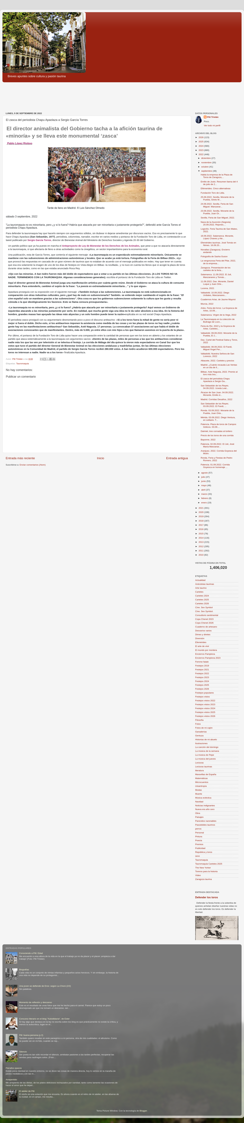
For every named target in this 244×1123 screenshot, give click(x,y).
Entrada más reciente (20, 458)
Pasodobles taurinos (205, 825)
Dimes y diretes (202, 634)
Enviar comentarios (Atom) (33, 465)
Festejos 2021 (202, 669)
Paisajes (199, 817)
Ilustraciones (201, 743)
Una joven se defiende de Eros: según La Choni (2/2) (45, 986)
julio (203, 477)
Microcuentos (201, 782)
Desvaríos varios (203, 630)
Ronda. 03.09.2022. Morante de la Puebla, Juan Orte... (217, 411)
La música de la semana (207, 751)
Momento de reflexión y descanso (35, 1002)
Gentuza (199, 735)
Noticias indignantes (205, 805)
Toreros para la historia (206, 871)
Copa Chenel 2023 (204, 619)
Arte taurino (201, 588)
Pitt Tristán (212, 117)
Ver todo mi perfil (212, 125)
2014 (201, 538)
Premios (199, 844)
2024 (201, 146)
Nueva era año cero (205, 809)
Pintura (198, 836)
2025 (201, 141)
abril (203, 490)
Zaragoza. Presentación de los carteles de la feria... (215, 268)
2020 (201, 512)
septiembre (207, 171)
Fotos (198, 724)
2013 (201, 542)
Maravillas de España (205, 774)
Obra (197, 813)
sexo (197, 856)
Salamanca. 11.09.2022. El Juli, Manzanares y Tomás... (216, 275)
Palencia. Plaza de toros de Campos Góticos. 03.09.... (218, 425)
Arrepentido (11, 1079)
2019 (201, 516)
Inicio (100, 458)
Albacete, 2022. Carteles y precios (217, 360)
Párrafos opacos (14, 1068)
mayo (204, 485)
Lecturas (199, 762)
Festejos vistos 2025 (205, 712)
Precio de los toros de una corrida (217, 435)
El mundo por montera (206, 650)
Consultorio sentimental (206, 615)
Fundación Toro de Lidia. (213, 193)
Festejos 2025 (202, 685)
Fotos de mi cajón (204, 728)
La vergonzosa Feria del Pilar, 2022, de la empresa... (218, 261)
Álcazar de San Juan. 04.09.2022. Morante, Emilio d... (217, 393)
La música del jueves (205, 759)
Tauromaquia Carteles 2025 (208, 864)
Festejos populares (204, 693)
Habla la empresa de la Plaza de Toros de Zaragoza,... (216, 175)
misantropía (201, 786)
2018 (201, 521)
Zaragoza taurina (203, 879)
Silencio (23, 1051)
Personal (199, 832)
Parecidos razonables (205, 821)
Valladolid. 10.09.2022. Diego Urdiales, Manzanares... (215, 293)
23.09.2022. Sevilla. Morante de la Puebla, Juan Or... (217, 212)
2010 (201, 555)
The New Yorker (203, 867)
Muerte (198, 794)
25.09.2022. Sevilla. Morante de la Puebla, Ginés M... (217, 198)
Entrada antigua (177, 458)
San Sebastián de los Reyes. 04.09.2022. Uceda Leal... (215, 386)
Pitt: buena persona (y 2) (31, 1035)
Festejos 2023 (202, 677)
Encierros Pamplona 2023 (207, 658)
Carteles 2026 (202, 603)
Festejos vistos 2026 (205, 716)
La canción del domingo (206, 747)
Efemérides (200, 642)
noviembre (206, 162)
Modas (198, 790)
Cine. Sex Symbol (204, 607)
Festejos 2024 (202, 681)
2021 (201, 508)
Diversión (199, 638)
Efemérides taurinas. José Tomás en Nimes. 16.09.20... (218, 243)
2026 (201, 137)
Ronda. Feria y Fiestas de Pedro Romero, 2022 (216, 459)
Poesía (198, 840)
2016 (201, 529)
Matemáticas (201, 778)
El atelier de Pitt (26, 1091)
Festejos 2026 (202, 689)
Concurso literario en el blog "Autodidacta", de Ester (44, 1019)
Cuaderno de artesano (206, 627)
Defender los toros (206, 897)
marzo (204, 494)
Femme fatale (202, 662)
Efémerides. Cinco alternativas (215, 188)
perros (198, 829)
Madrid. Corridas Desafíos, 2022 (216, 399)
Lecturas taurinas (203, 766)
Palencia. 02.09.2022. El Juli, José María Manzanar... (217, 445)
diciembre (206, 158)
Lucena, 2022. (208, 288)
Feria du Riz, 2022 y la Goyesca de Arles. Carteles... (218, 327)
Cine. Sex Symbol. (204, 611)
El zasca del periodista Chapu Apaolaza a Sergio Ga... (215, 379)
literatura (199, 770)
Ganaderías (201, 731)
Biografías (24, 969)
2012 (201, 546)
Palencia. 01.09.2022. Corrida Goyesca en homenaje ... (215, 465)
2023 (201, 150)
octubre (205, 167)
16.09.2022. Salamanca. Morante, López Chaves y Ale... (217, 237)
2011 (201, 550)
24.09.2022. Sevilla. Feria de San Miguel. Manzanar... (217, 205)
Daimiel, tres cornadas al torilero (216, 431)
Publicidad (200, 848)
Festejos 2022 (202, 673)
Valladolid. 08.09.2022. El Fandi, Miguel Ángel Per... (216, 348)
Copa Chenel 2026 (204, 623)
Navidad (199, 801)
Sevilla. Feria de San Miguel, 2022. (218, 217)
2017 (201, 525)
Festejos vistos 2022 (205, 700)
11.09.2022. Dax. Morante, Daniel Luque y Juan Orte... (217, 282)
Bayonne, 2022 (208, 439)
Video (198, 875)
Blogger (143, 1111)
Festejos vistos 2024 (205, 708)
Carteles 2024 (202, 596)
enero (204, 502)
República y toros (203, 852)
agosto (204, 473)
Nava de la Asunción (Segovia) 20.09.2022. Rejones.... (216, 223)
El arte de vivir (202, 646)
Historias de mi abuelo (206, 739)
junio (203, 481)
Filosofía (199, 720)
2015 (201, 533)
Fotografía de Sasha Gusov (214, 256)
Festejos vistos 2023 (205, 704)
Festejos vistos (202, 696)
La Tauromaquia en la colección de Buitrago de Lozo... (218, 320)
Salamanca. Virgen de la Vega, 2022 (218, 315)
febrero (205, 498)
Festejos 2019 (202, 665)
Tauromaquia (22, 363)
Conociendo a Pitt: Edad (31, 953)
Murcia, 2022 (207, 304)
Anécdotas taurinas (204, 584)
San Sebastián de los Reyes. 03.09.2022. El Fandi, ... (215, 404)
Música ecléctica (203, 798)
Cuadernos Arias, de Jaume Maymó (218, 299)
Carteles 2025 (202, 599)
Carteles (199, 592)
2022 (201, 154)
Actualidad (200, 580)
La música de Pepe (204, 755)
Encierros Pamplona (205, 654)
